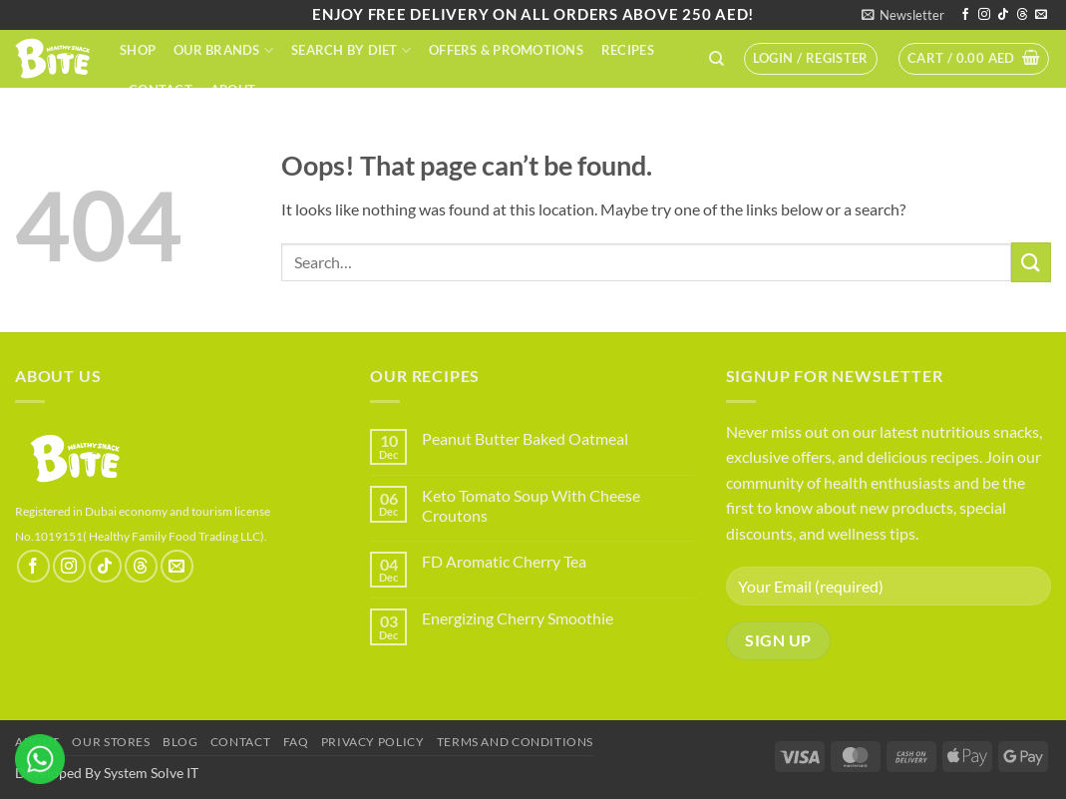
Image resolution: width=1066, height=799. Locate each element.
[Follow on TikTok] (1003, 15)
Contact (160, 90)
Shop (138, 50)
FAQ (296, 741)
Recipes (627, 50)
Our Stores (111, 741)
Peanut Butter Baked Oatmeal (525, 438)
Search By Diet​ (351, 50)
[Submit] (1031, 261)
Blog (180, 741)
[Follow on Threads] (1022, 15)
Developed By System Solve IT (106, 772)
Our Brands (223, 50)
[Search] (716, 59)
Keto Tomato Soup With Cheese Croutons (531, 505)
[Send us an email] (1041, 15)
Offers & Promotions (506, 50)
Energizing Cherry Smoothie (517, 617)
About (232, 90)
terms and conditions (515, 741)
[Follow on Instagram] (984, 15)
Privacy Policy (373, 741)
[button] (903, 15)
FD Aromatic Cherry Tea (504, 561)
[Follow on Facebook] (965, 15)
